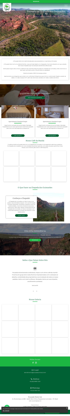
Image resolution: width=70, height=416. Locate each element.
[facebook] (33, 362)
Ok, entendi (6, 410)
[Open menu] (66, 6)
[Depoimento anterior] (33, 291)
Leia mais (45, 408)
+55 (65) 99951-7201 (35, 390)
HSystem (29, 406)
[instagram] (36, 362)
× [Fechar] (66, 408)
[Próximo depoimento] (36, 291)
